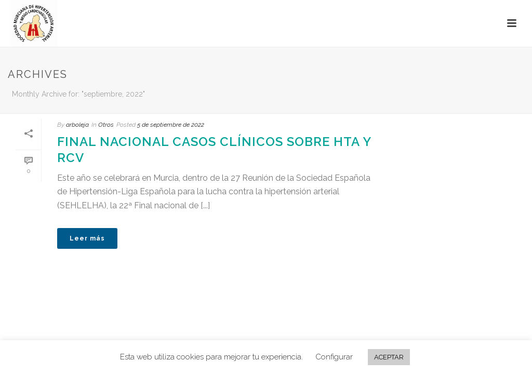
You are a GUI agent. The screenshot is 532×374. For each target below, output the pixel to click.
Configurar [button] (334, 357)
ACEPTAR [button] (389, 357)
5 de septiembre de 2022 (170, 124)
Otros (106, 124)
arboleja (77, 124)
